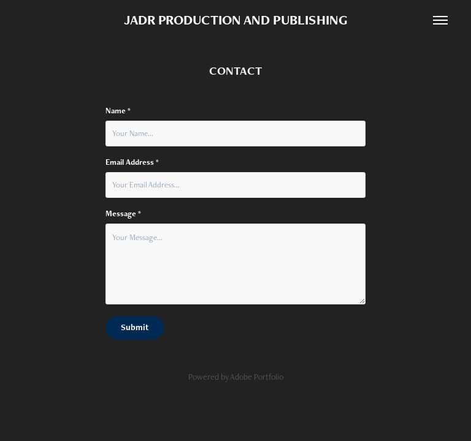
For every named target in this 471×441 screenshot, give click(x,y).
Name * (118, 111)
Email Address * (132, 162)
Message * (123, 214)
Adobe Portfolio (256, 376)
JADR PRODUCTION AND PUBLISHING (236, 20)
